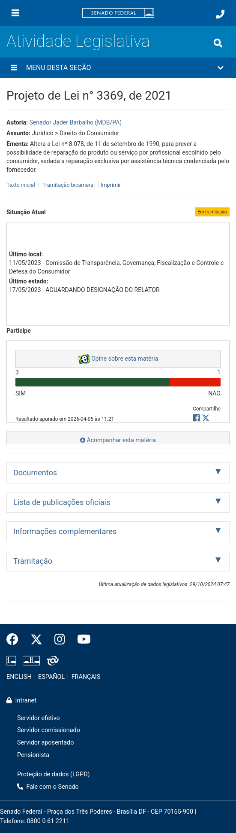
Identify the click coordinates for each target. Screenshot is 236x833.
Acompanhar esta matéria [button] (118, 440)
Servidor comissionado (48, 730)
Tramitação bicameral (68, 185)
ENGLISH (19, 677)
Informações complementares (65, 531)
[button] (118, 68)
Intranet (21, 700)
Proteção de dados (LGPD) (53, 774)
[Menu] (15, 13)
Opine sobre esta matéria (118, 359)
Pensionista (33, 755)
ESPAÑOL (51, 677)
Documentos (35, 472)
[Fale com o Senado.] (220, 14)
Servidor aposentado (45, 742)
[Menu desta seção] (14, 68)
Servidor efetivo (38, 718)
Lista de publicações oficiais (61, 502)
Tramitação (32, 560)
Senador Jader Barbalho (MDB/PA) (75, 122)
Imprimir (111, 185)
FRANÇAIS (86, 677)
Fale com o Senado (48, 786)
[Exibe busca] (218, 43)
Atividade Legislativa (78, 41)
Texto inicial (21, 185)
